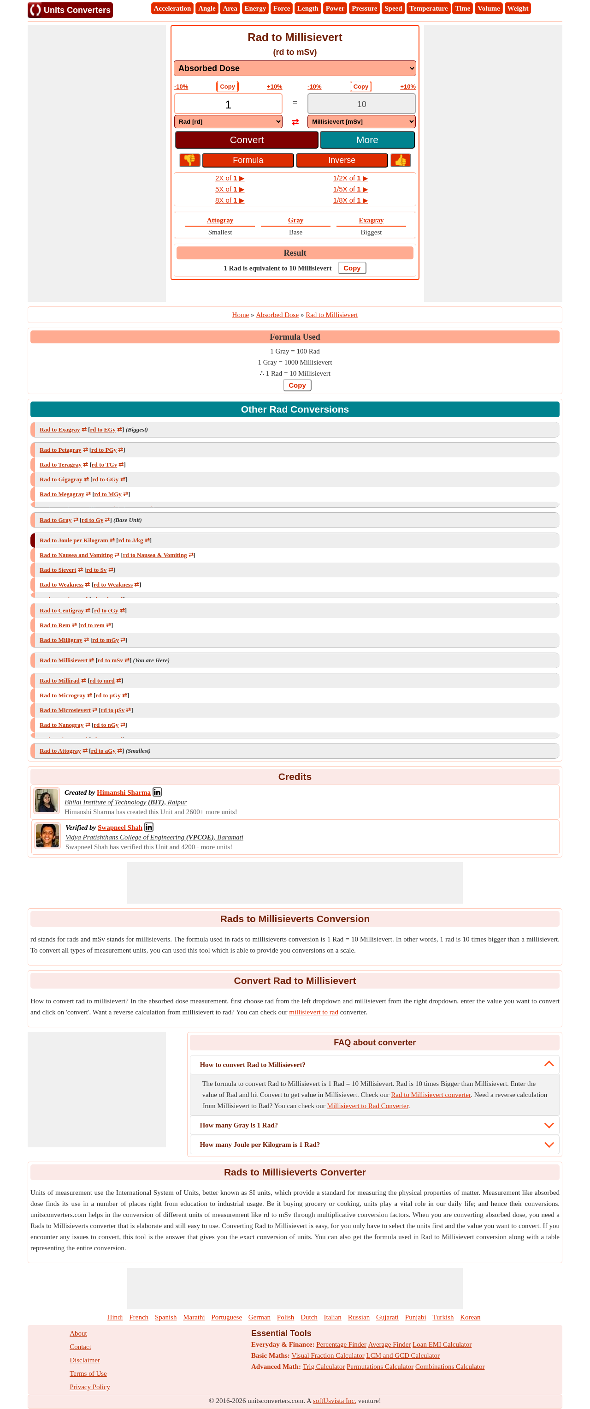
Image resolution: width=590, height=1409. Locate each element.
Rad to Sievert (58, 569)
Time (462, 8)
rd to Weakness (113, 584)
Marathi (194, 1317)
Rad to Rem (55, 625)
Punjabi (415, 1317)
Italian (333, 1317)
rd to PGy (104, 449)
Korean (470, 1317)
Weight (518, 8)
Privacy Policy (90, 1387)
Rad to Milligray (61, 639)
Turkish (443, 1317)
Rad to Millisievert (64, 660)
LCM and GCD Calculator (403, 1355)
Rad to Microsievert (65, 710)
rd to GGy (105, 479)
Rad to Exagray (60, 429)
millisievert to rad (313, 1012)
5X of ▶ (230, 189)
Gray (295, 220)
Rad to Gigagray (61, 479)
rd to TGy (104, 464)
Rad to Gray (55, 519)
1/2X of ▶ (350, 178)
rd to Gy (92, 519)
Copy (227, 86)
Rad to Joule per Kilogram (74, 540)
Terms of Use (88, 1373)
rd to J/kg (130, 540)
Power (335, 8)
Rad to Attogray (60, 750)
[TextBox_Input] (228, 104)
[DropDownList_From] (228, 121)
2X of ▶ (230, 178)
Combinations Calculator (449, 1366)
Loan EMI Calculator (442, 1344)
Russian (359, 1317)
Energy (255, 8)
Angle (207, 8)
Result (295, 253)
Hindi (115, 1317)
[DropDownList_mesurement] (295, 68)
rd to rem (92, 625)
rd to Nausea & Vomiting (155, 555)
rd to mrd (102, 680)
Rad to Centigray (62, 610)
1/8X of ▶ (350, 200)
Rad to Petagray (60, 449)
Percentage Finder (341, 1344)
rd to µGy (107, 695)
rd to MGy (108, 494)
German (259, 1317)
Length (308, 8)
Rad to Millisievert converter (431, 1094)
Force (281, 8)
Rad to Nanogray (61, 724)
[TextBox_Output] (362, 104)
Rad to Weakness (61, 584)
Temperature (428, 8)
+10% (275, 86)
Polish (286, 1317)
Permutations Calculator (380, 1366)
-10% (181, 86)
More (367, 139)
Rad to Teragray (61, 464)
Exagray (371, 220)
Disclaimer (85, 1360)
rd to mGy (105, 639)
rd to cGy (106, 610)
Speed (393, 8)
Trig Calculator (324, 1366)
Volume (489, 8)
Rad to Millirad (60, 680)
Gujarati (387, 1317)
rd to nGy (106, 724)
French (138, 1317)
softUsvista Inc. (334, 1400)
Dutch (309, 1317)
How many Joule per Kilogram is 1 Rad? (260, 1144)
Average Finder (389, 1344)
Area (230, 8)
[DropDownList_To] (361, 121)
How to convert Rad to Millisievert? (253, 1064)
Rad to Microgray (62, 695)
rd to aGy (103, 750)
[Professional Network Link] (124, 792)
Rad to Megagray (62, 494)
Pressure (364, 8)
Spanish (166, 1317)
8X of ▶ (230, 200)
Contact (80, 1346)
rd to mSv (110, 660)
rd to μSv (112, 710)
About (78, 1333)
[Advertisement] (97, 163)
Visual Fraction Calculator (328, 1355)
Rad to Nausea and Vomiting (76, 555)
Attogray (220, 220)
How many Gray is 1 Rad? (239, 1125)
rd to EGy (103, 429)
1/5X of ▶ (350, 189)
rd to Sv (96, 569)
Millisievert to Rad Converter (367, 1105)
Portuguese (226, 1317)
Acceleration (172, 8)
